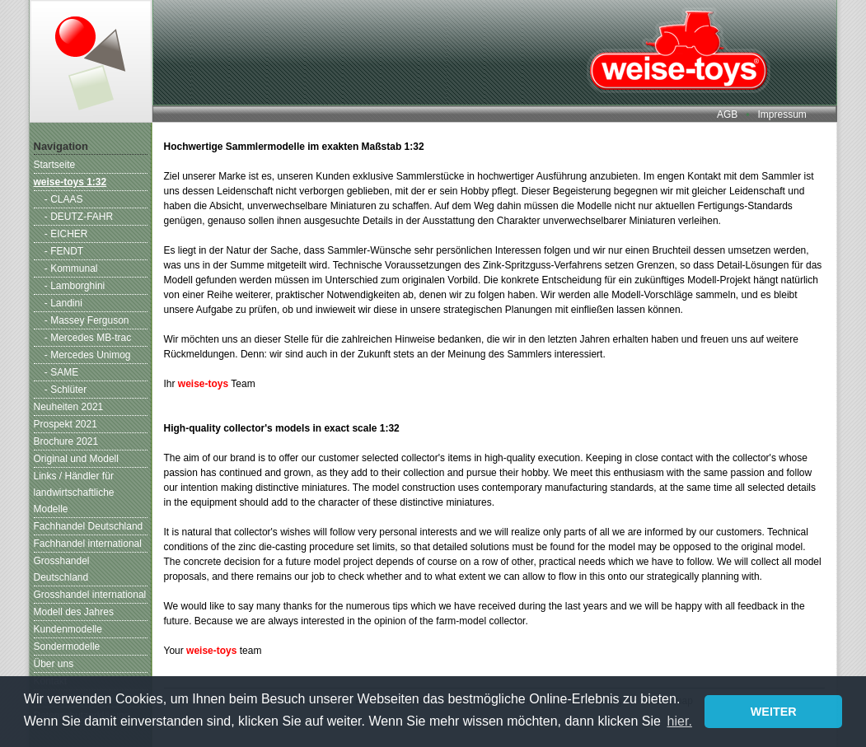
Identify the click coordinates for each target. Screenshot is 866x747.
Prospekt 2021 (65, 424)
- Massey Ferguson (86, 320)
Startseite (55, 164)
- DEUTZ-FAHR (78, 216)
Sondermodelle (67, 646)
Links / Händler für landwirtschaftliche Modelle (74, 492)
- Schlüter (65, 389)
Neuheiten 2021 (69, 407)
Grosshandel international (90, 594)
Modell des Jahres (74, 612)
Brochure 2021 (66, 441)
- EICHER (66, 234)
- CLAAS (63, 199)
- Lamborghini (74, 286)
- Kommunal (71, 268)
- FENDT (63, 251)
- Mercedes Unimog (87, 355)
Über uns (54, 664)
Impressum (781, 114)
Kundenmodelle (68, 629)
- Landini (63, 303)
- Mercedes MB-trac (87, 337)
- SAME (61, 372)
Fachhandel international (88, 543)
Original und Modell (76, 459)
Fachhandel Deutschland (88, 526)
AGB (727, 114)
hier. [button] (679, 721)
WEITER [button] (774, 711)
